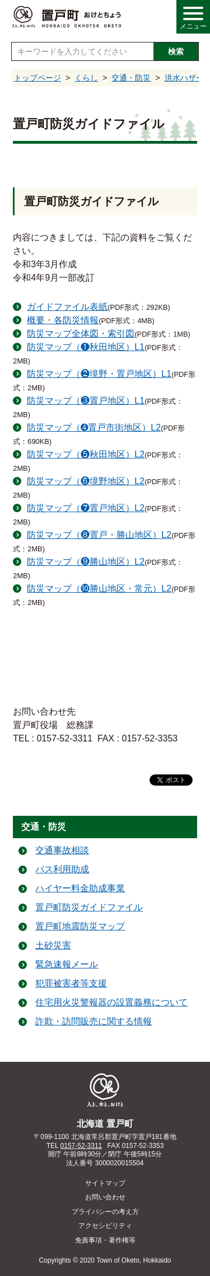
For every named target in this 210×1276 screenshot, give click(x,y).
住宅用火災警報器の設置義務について (111, 1002)
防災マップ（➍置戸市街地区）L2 (94, 427)
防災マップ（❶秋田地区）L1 (85, 347)
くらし (86, 77)
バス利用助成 (62, 869)
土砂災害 (53, 945)
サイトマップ (105, 1183)
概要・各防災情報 (63, 320)
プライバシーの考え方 (105, 1212)
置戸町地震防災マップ (80, 926)
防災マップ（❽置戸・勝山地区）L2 (99, 535)
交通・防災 (131, 77)
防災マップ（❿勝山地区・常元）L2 (99, 588)
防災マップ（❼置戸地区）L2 (85, 508)
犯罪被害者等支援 (71, 983)
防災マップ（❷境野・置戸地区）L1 (99, 374)
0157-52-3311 (81, 1146)
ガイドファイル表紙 (67, 306)
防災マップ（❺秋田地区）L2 (85, 454)
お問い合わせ (105, 1197)
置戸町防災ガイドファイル (89, 907)
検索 (176, 51)
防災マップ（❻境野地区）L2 (85, 481)
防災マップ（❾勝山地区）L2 (85, 561)
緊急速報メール (66, 964)
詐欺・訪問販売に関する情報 (93, 1021)
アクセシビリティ (105, 1226)
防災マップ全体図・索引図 (80, 333)
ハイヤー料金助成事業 (80, 888)
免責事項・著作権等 (105, 1240)
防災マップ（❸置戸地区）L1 (85, 400)
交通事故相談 (62, 850)
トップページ (37, 77)
